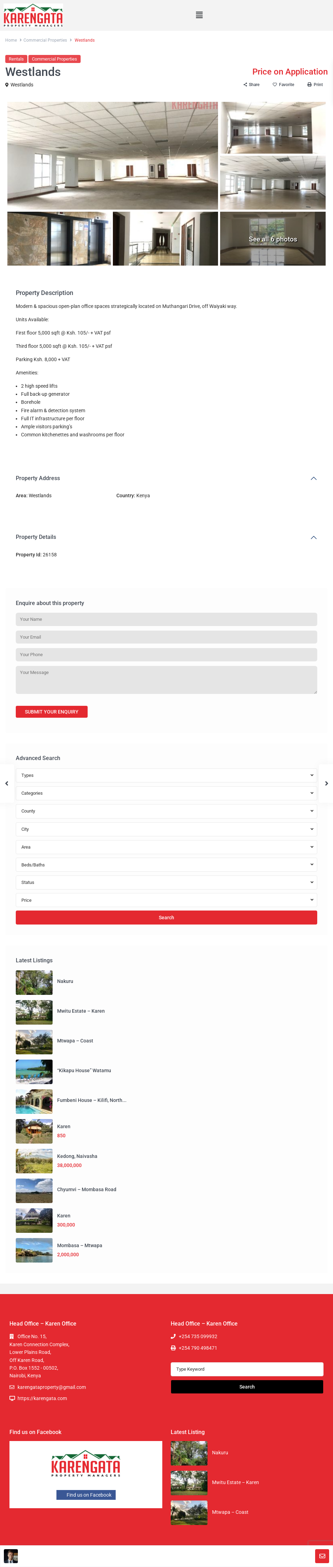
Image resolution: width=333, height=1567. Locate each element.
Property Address (38, 478)
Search (166, 917)
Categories (32, 793)
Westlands (22, 84)
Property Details (36, 537)
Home (11, 40)
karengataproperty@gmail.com (52, 1387)
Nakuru (65, 981)
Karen (63, 1126)
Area (25, 847)
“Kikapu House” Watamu (84, 1070)
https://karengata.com (42, 1398)
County (28, 811)
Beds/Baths (33, 864)
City (25, 829)
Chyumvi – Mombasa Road (86, 1189)
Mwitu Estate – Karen (81, 1011)
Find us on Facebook (86, 1495)
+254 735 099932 (198, 1336)
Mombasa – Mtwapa (79, 1245)
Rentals (16, 59)
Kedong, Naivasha (77, 1156)
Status (27, 882)
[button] (199, 15)
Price (26, 900)
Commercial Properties (45, 40)
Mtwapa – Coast (75, 1041)
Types (27, 775)
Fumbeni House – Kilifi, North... (92, 1100)
